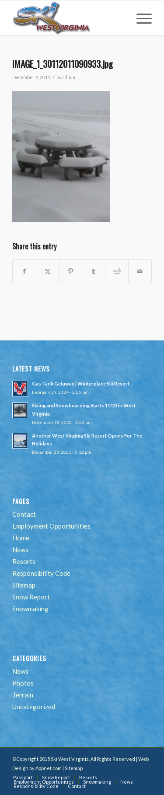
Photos (23, 683)
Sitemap (23, 585)
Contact (24, 514)
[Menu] (140, 17)
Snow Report (31, 597)
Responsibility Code (41, 573)
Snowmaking (30, 609)
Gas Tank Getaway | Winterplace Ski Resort (80, 383)
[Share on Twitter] (47, 271)
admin (68, 77)
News (20, 549)
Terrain (22, 695)
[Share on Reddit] (116, 271)
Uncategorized (33, 707)
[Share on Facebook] (24, 271)
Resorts (23, 561)
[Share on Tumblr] (93, 271)
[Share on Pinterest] (70, 271)
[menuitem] (140, 17)
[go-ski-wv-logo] (68, 17)
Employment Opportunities (51, 526)
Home (20, 538)
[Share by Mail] (140, 271)
